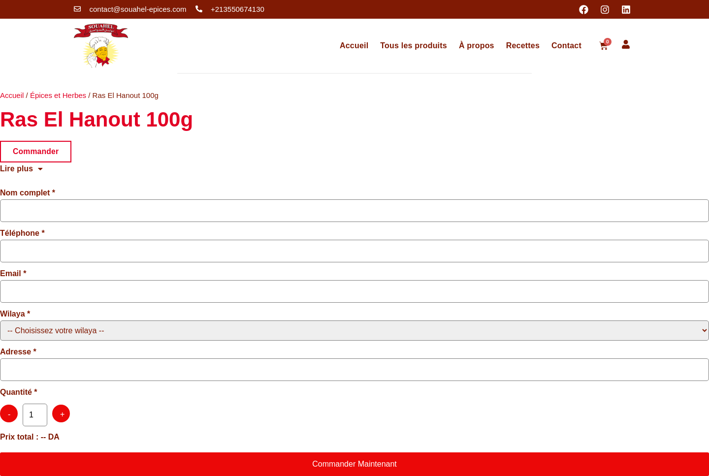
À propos (476, 45)
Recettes (523, 45)
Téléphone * (22, 233)
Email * (13, 274)
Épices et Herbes (58, 95)
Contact (566, 45)
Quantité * (18, 392)
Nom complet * (27, 193)
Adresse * (18, 352)
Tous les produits (413, 45)
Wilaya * (15, 314)
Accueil (354, 45)
